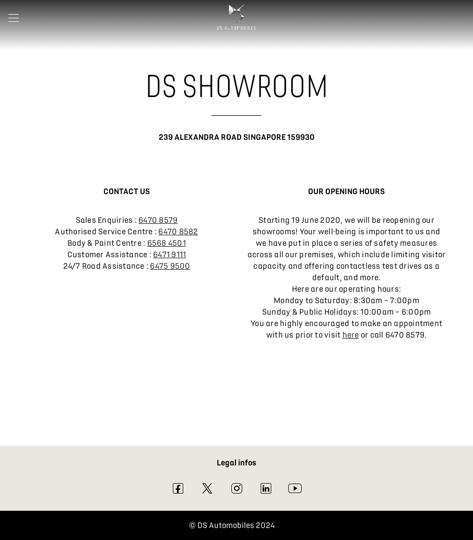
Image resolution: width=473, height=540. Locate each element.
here (350, 335)
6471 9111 (169, 254)
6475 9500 (170, 266)
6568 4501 (166, 243)
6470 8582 (178, 231)
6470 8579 (158, 220)
